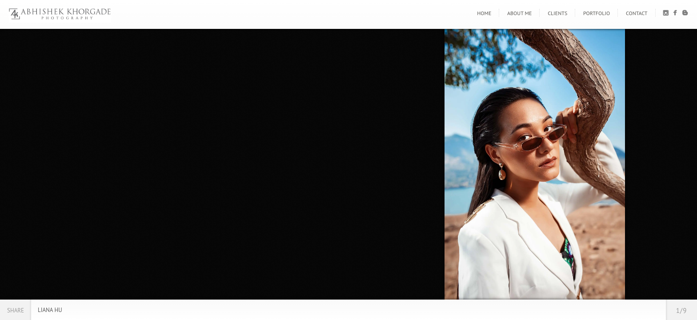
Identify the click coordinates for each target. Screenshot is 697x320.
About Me (519, 13)
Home (484, 13)
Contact (637, 13)
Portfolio (596, 13)
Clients (557, 13)
